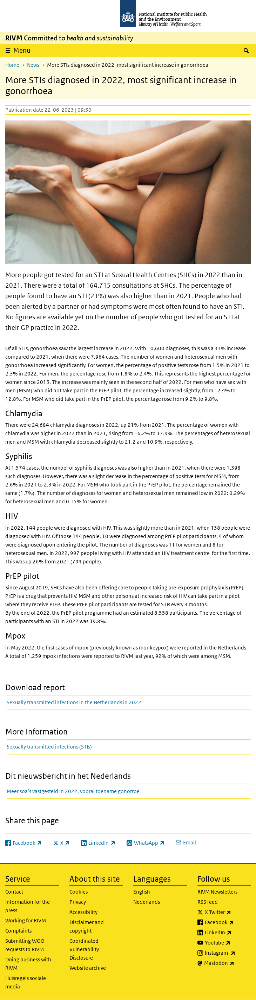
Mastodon (227, 963)
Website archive (87, 968)
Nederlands (146, 901)
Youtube (228, 943)
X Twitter (228, 912)
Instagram (228, 953)
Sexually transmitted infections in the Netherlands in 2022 (74, 702)
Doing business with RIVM (28, 963)
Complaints (18, 930)
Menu (22, 50)
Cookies (78, 891)
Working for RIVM (25, 920)
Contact (14, 891)
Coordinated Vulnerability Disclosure (84, 949)
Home (12, 64)
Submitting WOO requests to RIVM (25, 945)
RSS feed (207, 901)
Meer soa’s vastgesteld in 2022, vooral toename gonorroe (73, 791)
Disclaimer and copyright (86, 926)
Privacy (77, 901)
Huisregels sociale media (25, 982)
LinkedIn (228, 932)
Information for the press (27, 906)
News (33, 64)
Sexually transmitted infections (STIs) (49, 746)
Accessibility (83, 912)
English (141, 891)
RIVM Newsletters (217, 891)
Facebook (228, 922)
